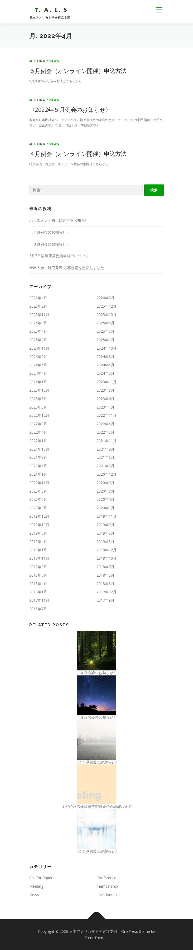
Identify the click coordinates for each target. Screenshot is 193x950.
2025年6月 (105, 322)
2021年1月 (38, 474)
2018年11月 (39, 558)
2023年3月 (38, 407)
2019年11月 (106, 516)
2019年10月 (39, 524)
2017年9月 (105, 600)
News (54, 61)
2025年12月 (106, 306)
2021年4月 (38, 465)
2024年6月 (38, 364)
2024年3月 (105, 373)
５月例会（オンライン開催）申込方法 (78, 71)
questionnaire (108, 894)
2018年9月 (38, 566)
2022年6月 (105, 423)
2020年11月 (39, 482)
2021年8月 (38, 457)
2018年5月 (105, 575)
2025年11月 (39, 314)
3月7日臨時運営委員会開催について (59, 255)
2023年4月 (105, 398)
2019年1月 (38, 549)
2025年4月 (38, 331)
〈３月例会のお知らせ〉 (49, 244)
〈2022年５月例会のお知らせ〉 (70, 109)
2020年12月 (106, 474)
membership (107, 886)
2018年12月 (106, 549)
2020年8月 (38, 491)
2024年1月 (38, 381)
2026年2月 (38, 306)
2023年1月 (105, 407)
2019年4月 (38, 541)
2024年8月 (105, 356)
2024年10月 (106, 348)
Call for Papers (41, 877)
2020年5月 (38, 499)
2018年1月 (38, 591)
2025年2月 (38, 339)
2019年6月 (38, 533)
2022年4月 (38, 432)
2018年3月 (105, 583)
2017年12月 (106, 591)
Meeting (37, 61)
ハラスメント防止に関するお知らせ (58, 220)
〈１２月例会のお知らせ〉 (96, 761)
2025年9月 (38, 322)
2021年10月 (39, 449)
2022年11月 (106, 415)
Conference (106, 877)
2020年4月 (105, 499)
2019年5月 (105, 533)
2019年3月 (105, 541)
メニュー (159, 10)
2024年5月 (105, 364)
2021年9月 (105, 449)
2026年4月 (38, 297)
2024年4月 (38, 373)
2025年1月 (105, 339)
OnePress (129, 931)
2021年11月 (106, 440)
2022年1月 (38, 440)
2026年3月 (105, 297)
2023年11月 (106, 381)
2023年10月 (39, 390)
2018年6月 (38, 575)
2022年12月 (39, 415)
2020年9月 (105, 482)
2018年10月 (106, 558)
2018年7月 (105, 566)
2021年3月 (105, 465)
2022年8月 (38, 423)
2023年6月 (38, 398)
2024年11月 (39, 348)
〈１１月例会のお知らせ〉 (96, 851)
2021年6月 (105, 457)
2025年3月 (105, 331)
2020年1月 (105, 507)
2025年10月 (106, 314)
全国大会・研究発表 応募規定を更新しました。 (68, 267)
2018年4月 (38, 583)
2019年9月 (105, 524)
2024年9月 (38, 356)
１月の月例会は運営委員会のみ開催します (96, 806)
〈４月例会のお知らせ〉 (49, 232)
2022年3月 (105, 432)
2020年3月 (38, 507)
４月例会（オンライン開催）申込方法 (78, 153)
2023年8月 (105, 390)
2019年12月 (39, 516)
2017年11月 (39, 600)
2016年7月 (38, 608)
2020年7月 (105, 491)
